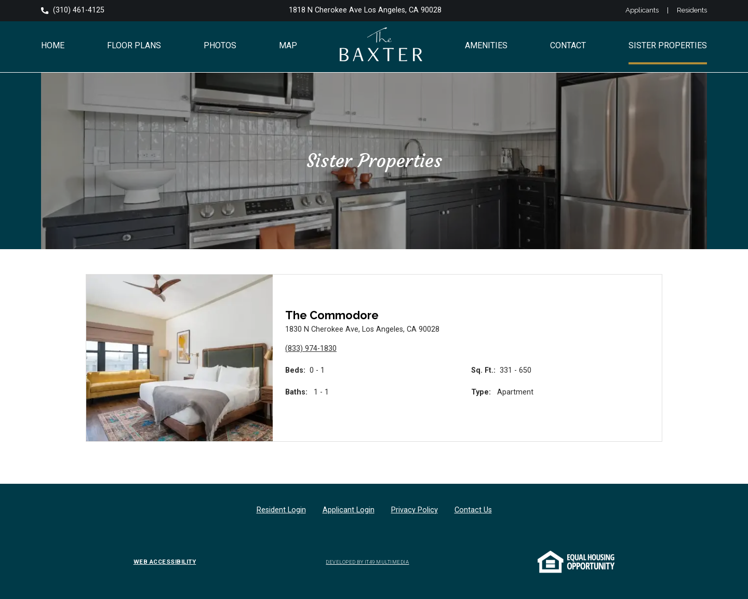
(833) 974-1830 (311, 348)
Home (52, 45)
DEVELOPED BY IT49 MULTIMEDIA (367, 562)
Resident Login (281, 510)
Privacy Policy (414, 510)
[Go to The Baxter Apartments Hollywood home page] (381, 47)
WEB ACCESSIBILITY (164, 562)
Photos (220, 45)
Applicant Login (349, 510)
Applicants (642, 10)
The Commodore (332, 315)
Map (288, 45)
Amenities (486, 45)
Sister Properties (668, 45)
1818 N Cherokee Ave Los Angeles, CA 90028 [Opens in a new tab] (365, 10)
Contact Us (473, 510)
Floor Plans (134, 45)
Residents (692, 10)
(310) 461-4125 (72, 11)
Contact (568, 45)
